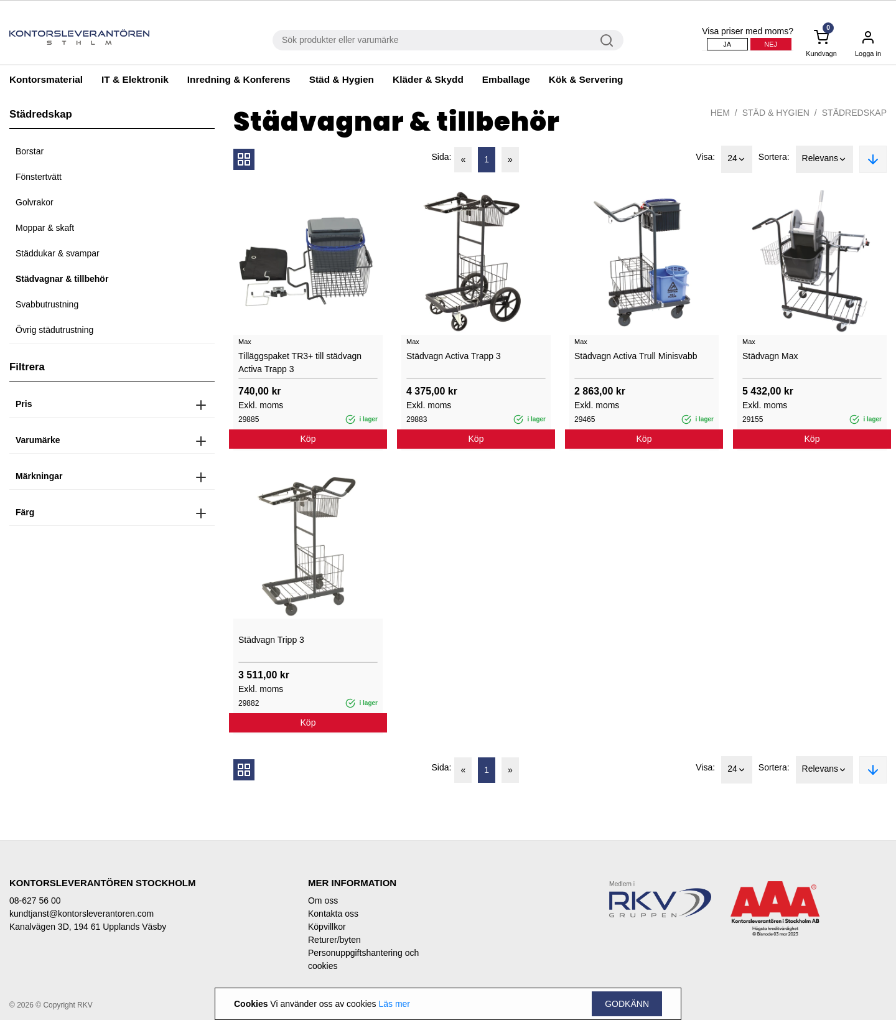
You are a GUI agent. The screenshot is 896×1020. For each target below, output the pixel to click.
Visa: (705, 157)
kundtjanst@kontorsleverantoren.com (81, 914)
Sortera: (774, 157)
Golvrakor (35, 202)
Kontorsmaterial (46, 79)
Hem (720, 113)
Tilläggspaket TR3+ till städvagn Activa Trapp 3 (300, 362)
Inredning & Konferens (239, 79)
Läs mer (394, 1004)
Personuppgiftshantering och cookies (363, 959)
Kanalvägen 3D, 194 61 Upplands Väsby (87, 927)
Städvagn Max (770, 356)
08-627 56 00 (35, 900)
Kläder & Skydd (428, 79)
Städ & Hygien (341, 79)
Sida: (442, 157)
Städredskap (854, 113)
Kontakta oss (333, 914)
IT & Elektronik (135, 79)
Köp (308, 439)
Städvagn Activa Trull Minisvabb (636, 356)
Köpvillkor (327, 927)
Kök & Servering (586, 79)
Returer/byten (334, 940)
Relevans (824, 159)
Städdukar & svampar (58, 253)
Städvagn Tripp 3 (271, 640)
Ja (727, 44)
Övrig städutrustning (54, 330)
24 (736, 159)
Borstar (30, 151)
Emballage (506, 79)
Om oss (323, 900)
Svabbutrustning (47, 304)
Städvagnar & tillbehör (62, 279)
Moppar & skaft (45, 228)
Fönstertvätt (39, 177)
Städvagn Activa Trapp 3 (453, 356)
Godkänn (627, 1004)
